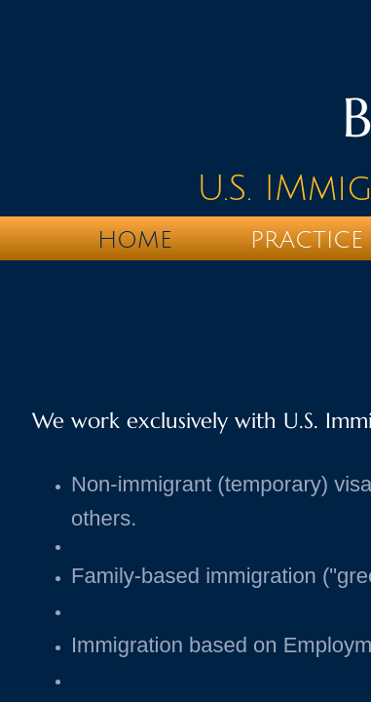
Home (134, 240)
